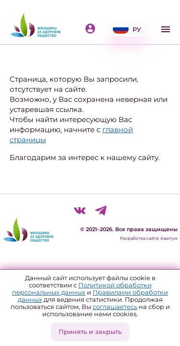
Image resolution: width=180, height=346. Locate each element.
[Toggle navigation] (165, 29)
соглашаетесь (115, 306)
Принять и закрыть (90, 331)
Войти (90, 29)
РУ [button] (127, 29)
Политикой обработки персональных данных (82, 288)
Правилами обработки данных (93, 295)
